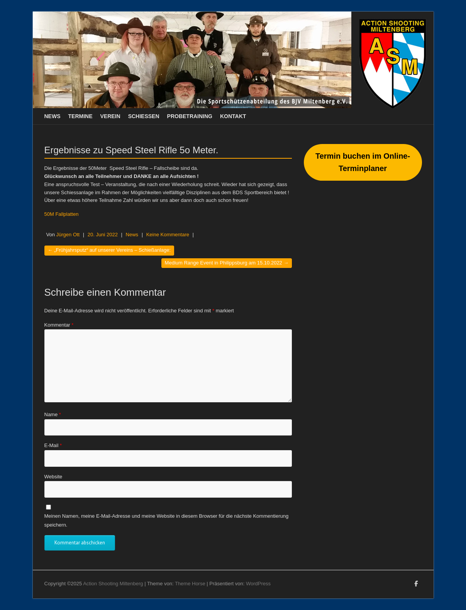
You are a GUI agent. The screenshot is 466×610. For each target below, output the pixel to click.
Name (52, 414)
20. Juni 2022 (103, 234)
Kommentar (59, 325)
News (52, 116)
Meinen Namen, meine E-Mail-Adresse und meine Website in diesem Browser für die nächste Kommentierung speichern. (166, 520)
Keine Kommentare (167, 234)
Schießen (143, 116)
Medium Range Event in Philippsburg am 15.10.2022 (227, 263)
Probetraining (189, 116)
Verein (110, 116)
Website (53, 477)
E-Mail (53, 445)
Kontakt (233, 116)
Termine (80, 116)
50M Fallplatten (61, 214)
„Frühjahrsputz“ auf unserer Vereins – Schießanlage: (109, 250)
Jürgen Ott (68, 234)
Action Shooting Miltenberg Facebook (416, 585)
